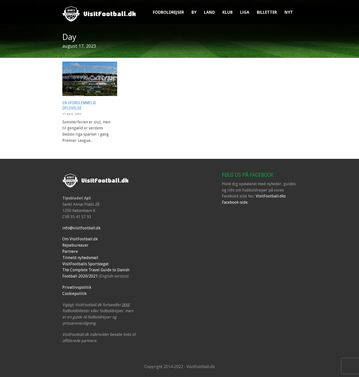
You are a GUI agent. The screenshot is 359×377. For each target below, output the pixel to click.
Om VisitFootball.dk (80, 239)
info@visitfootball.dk (81, 228)
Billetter (267, 12)
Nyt (288, 12)
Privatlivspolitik (76, 287)
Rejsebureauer (75, 245)
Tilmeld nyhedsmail (80, 257)
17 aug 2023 (72, 114)
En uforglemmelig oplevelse (79, 105)
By (193, 12)
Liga (244, 12)
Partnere (70, 251)
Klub (227, 12)
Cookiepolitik (74, 293)
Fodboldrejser (168, 12)
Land (209, 12)
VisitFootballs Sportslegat (85, 264)
